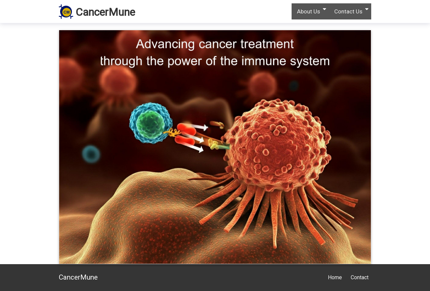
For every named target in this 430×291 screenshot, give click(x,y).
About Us (308, 11)
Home (335, 277)
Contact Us (348, 11)
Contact (360, 277)
